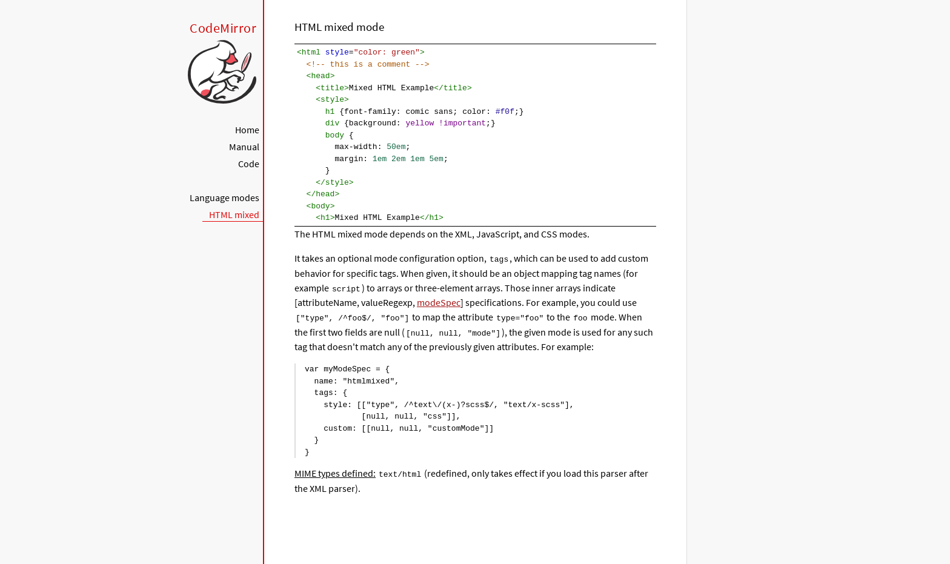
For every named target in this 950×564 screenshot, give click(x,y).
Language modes (224, 197)
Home (247, 130)
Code (248, 164)
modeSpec (438, 302)
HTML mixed (234, 214)
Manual (244, 147)
